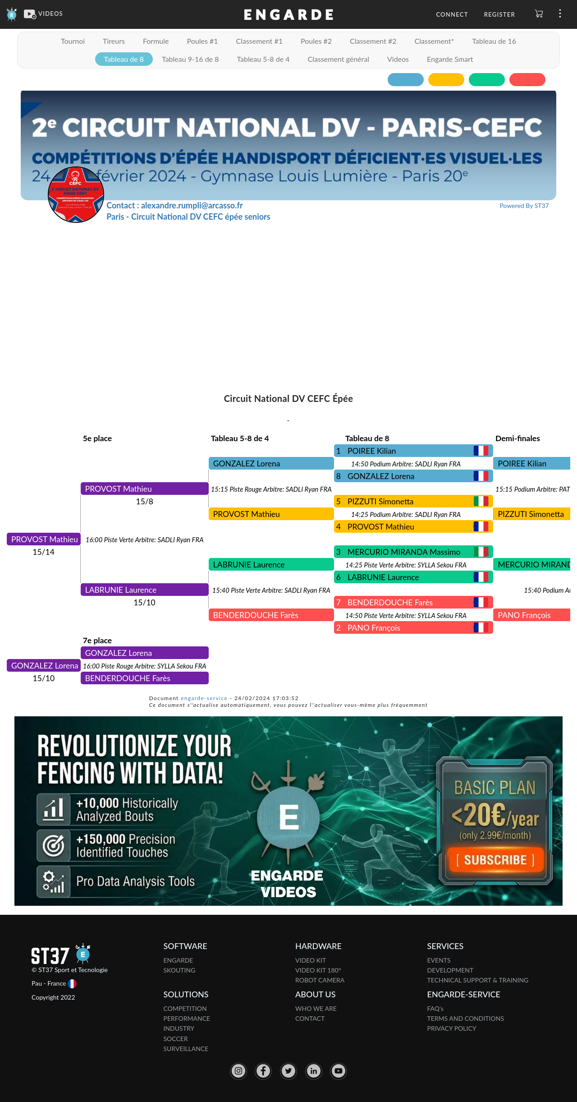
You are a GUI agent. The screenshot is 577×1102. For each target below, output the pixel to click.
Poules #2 (316, 41)
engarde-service (204, 698)
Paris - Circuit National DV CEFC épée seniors (188, 216)
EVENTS (439, 960)
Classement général (338, 59)
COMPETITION (185, 1008)
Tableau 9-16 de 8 (190, 59)
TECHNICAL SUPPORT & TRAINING (478, 980)
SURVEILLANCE (186, 1048)
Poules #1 (202, 41)
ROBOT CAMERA (319, 980)
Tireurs (114, 41)
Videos (398, 59)
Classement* (434, 41)
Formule (156, 41)
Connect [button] (452, 14)
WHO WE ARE (316, 1008)
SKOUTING (180, 970)
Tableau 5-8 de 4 (263, 59)
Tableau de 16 (494, 41)
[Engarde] (12, 13)
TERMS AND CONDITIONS (465, 1018)
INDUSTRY (179, 1028)
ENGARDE (178, 960)
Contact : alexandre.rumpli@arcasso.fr (174, 205)
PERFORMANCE (187, 1018)
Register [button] (499, 14)
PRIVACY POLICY (451, 1028)
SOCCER (176, 1038)
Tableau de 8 (124, 59)
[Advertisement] (288, 290)
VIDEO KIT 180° (318, 970)
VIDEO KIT (310, 960)
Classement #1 (259, 41)
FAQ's (435, 1008)
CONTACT (310, 1018)
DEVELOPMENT (450, 970)
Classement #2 (373, 41)
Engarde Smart (450, 59)
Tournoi (73, 41)
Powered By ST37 (524, 205)
